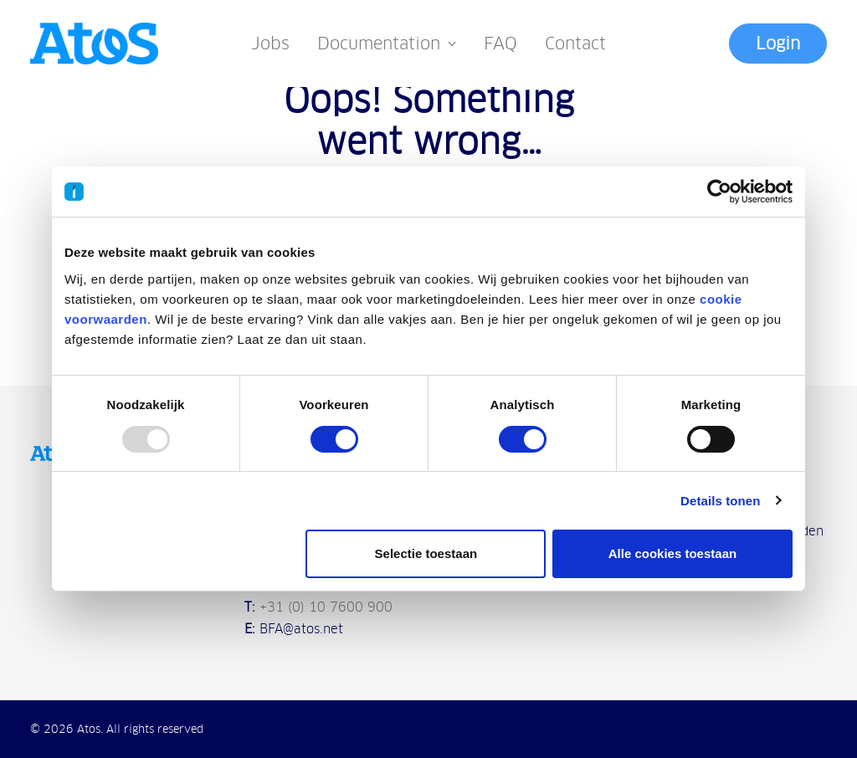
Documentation (386, 43)
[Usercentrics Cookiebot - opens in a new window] (719, 191)
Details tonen (720, 501)
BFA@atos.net (301, 629)
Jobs (270, 43)
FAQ (500, 43)
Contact (575, 43)
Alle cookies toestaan (672, 553)
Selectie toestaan (426, 553)
